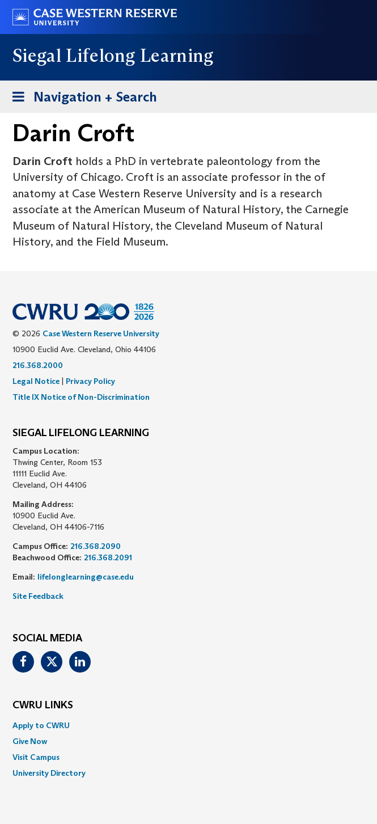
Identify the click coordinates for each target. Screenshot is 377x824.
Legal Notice (36, 381)
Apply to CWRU (41, 725)
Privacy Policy (90, 381)
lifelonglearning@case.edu (85, 577)
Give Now (29, 741)
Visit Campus (36, 757)
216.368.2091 (108, 557)
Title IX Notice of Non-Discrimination (81, 397)
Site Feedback (37, 596)
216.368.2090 (95, 546)
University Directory (49, 773)
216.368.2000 (37, 365)
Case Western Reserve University (101, 333)
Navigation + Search (81, 99)
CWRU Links (42, 705)
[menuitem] (188, 725)
